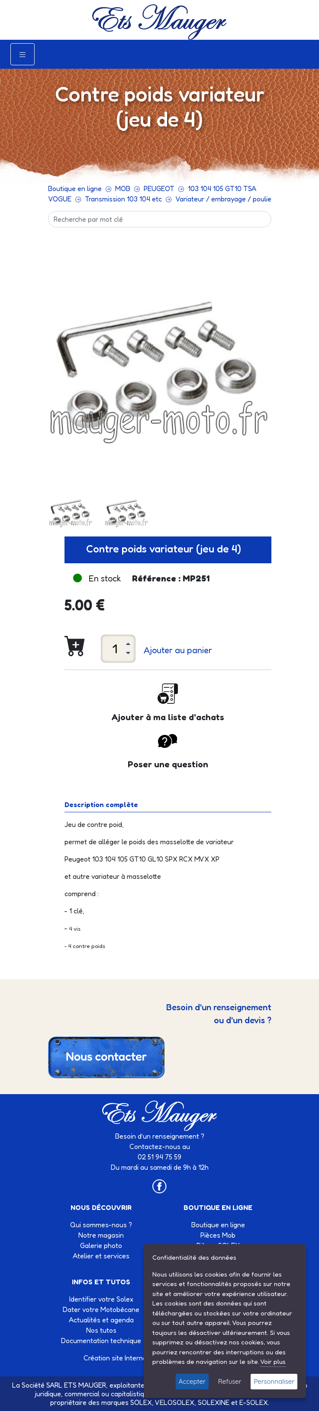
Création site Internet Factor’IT (131, 1358)
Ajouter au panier (178, 650)
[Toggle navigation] (22, 54)
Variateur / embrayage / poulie (223, 199)
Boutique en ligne (75, 188)
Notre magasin (101, 1235)
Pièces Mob (217, 1235)
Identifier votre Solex (101, 1299)
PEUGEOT (159, 188)
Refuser (230, 1381)
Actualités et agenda (101, 1319)
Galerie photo (101, 1245)
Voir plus (273, 1361)
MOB (122, 188)
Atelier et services (101, 1255)
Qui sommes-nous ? (101, 1224)
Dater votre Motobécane (101, 1309)
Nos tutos (101, 1330)
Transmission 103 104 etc (123, 199)
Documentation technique (101, 1340)
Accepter (192, 1381)
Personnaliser (274, 1381)
